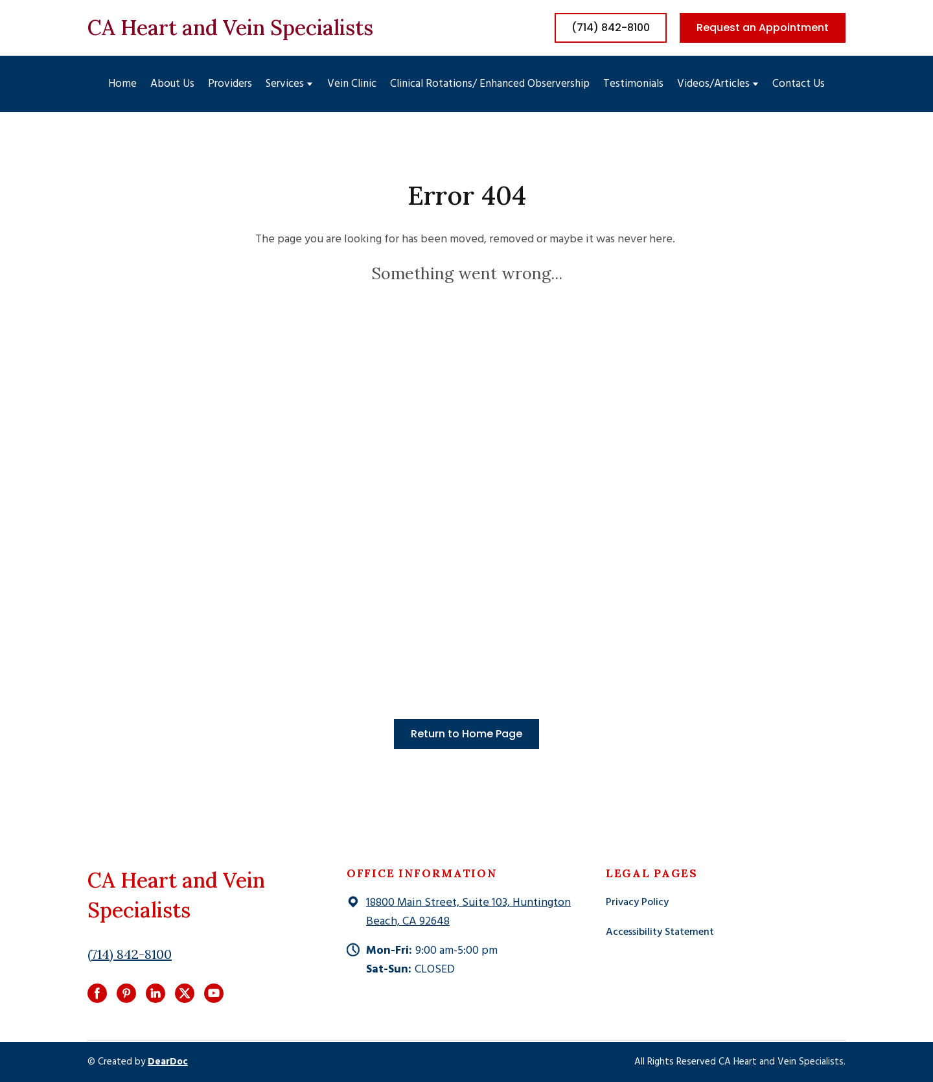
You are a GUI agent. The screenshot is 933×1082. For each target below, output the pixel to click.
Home (122, 84)
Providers (230, 84)
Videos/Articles (713, 84)
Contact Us (798, 84)
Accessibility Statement (660, 932)
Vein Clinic (351, 84)
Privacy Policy (637, 902)
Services (285, 84)
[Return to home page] (230, 28)
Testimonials (633, 84)
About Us (172, 84)
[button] (611, 28)
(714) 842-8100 (129, 954)
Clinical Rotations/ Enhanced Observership (490, 84)
